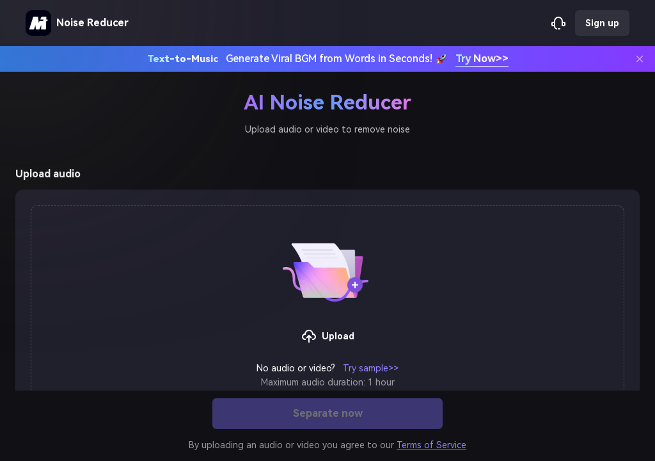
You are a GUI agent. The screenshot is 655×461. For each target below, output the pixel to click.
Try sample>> (371, 368)
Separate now (328, 413)
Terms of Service (431, 445)
